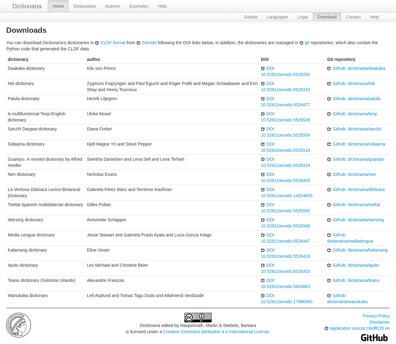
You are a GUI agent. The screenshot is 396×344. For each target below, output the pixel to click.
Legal (302, 17)
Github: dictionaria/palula (353, 98)
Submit (251, 17)
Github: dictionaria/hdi (350, 83)
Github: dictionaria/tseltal (353, 204)
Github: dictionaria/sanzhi (354, 128)
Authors (112, 6)
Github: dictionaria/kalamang (357, 250)
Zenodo (146, 42)
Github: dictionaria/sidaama (356, 144)
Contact (353, 17)
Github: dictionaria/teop (352, 113)
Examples (138, 6)
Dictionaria (26, 6)
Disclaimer (380, 322)
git (304, 42)
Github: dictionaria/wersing (355, 219)
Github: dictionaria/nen (351, 174)
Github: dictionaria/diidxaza (356, 189)
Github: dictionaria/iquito (353, 265)
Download (327, 17)
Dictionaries (84, 6)
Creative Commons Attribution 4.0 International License (216, 331)
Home (58, 6)
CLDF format (110, 42)
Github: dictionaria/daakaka (356, 68)
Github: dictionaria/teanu (353, 280)
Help (162, 6)
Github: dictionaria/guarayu (355, 159)
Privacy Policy (376, 315)
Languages (277, 17)
